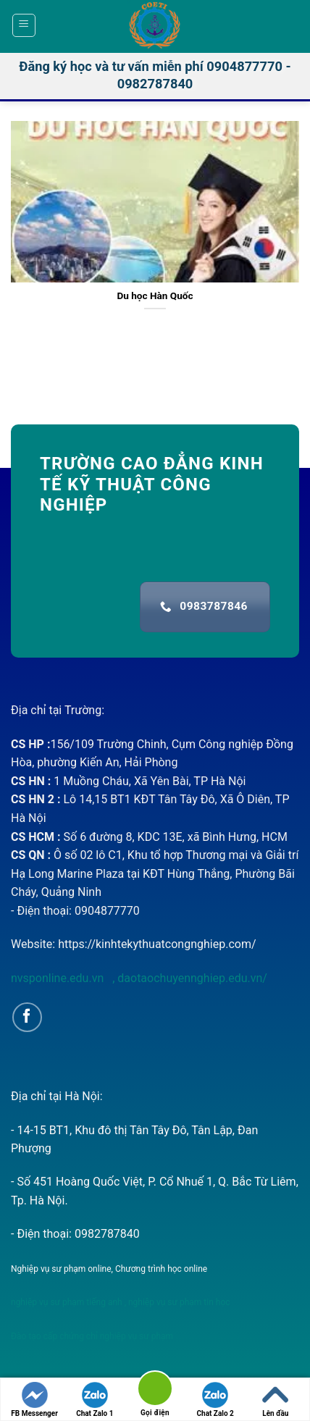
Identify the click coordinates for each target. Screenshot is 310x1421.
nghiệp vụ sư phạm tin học (178, 1302)
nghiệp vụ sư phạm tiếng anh (66, 1302)
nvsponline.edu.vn (58, 978)
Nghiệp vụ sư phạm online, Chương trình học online (109, 1269)
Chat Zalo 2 (215, 1399)
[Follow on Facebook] (27, 1017)
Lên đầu (275, 1399)
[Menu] (24, 25)
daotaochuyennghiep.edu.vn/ (190, 978)
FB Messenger (34, 1399)
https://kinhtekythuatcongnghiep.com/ (157, 944)
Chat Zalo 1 (94, 1399)
